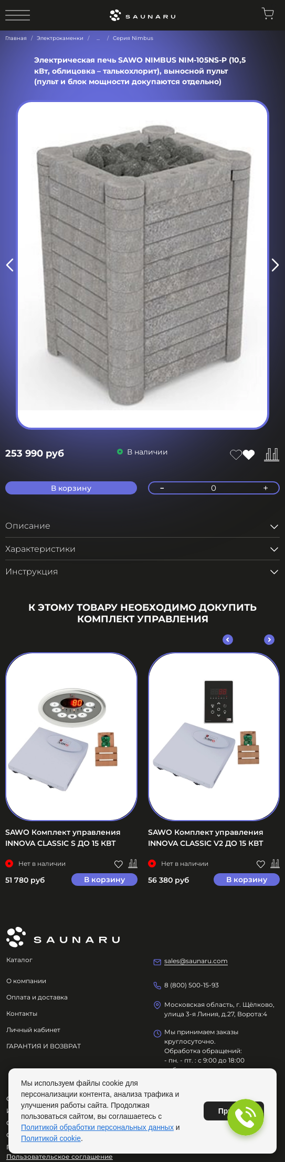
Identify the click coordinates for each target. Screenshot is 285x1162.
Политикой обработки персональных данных (97, 1127)
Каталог (19, 960)
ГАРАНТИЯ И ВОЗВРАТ (43, 1046)
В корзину (104, 879)
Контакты (21, 1013)
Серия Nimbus (133, 38)
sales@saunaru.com (196, 961)
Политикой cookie (51, 1138)
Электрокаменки (60, 38)
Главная (16, 38)
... (98, 38)
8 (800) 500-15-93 (191, 985)
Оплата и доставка (37, 997)
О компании (26, 981)
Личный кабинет (33, 1030)
